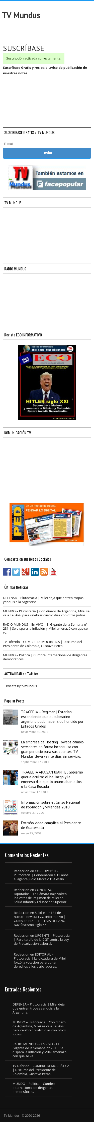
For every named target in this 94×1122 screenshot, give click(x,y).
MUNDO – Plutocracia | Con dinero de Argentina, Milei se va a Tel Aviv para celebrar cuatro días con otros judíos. (46, 613)
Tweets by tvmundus (21, 686)
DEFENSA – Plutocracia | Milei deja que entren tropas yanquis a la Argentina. (43, 600)
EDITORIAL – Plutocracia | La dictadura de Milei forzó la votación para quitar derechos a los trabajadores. (40, 960)
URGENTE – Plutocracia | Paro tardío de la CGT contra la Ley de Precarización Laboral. (42, 939)
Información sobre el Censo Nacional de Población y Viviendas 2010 (50, 804)
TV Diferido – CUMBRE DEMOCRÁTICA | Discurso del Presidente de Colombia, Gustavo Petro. (42, 643)
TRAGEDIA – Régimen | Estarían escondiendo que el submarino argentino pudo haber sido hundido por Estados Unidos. (52, 719)
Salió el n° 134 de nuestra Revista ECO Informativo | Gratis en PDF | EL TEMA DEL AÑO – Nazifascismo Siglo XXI (41, 918)
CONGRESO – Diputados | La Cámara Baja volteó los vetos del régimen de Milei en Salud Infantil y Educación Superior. (40, 896)
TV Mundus (21, 15)
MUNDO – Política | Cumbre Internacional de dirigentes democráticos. (45, 657)
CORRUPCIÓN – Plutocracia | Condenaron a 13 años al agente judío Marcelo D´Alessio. (41, 875)
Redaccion (21, 871)
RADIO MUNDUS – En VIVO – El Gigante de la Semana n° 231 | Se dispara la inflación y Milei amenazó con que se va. (45, 628)
